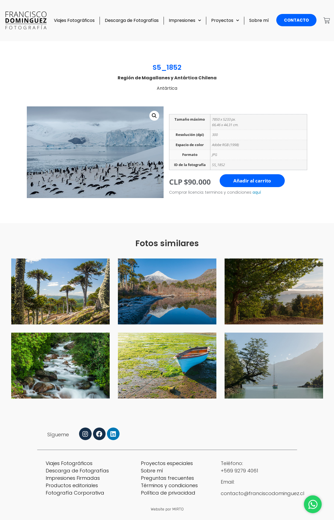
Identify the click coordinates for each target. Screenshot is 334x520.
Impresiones (185, 20)
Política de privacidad (168, 492)
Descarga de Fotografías (132, 20)
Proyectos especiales (167, 463)
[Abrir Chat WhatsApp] (313, 504)
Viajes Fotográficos (74, 20)
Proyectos (225, 20)
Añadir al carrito (252, 181)
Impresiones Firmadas (73, 478)
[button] (154, 116)
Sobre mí (259, 20)
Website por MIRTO (167, 509)
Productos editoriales (72, 485)
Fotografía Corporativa (75, 492)
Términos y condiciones (169, 485)
